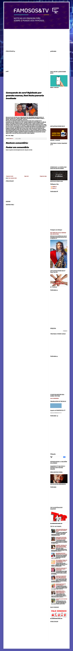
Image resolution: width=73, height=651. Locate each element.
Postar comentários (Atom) (12, 178)
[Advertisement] (26, 61)
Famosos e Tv (54, 188)
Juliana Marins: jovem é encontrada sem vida (61, 599)
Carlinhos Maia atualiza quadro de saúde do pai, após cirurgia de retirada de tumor (61, 569)
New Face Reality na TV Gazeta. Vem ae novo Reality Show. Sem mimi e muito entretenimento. (61, 561)
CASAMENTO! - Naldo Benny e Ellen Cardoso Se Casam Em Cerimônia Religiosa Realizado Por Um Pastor (61, 546)
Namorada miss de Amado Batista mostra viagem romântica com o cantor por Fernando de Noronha (61, 577)
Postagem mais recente (9, 176)
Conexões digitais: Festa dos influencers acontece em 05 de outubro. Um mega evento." (60, 591)
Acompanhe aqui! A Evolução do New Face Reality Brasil (61, 584)
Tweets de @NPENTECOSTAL (54, 398)
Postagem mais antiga (43, 176)
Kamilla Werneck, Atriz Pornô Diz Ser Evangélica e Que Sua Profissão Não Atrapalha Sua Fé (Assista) (61, 538)
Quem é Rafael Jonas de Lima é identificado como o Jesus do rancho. (58, 233)
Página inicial (26, 176)
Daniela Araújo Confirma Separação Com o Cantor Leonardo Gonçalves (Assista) (61, 530)
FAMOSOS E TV (54, 186)
